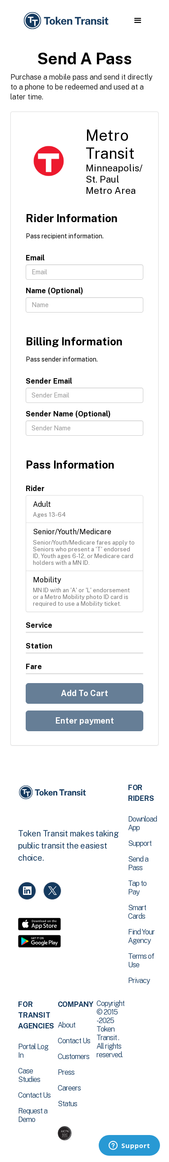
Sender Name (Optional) (68, 414)
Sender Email (49, 381)
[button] (137, 20)
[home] (65, 21)
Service (39, 625)
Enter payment (84, 720)
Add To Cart (84, 693)
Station (39, 646)
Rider (35, 488)
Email (35, 258)
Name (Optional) (54, 290)
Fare (34, 666)
